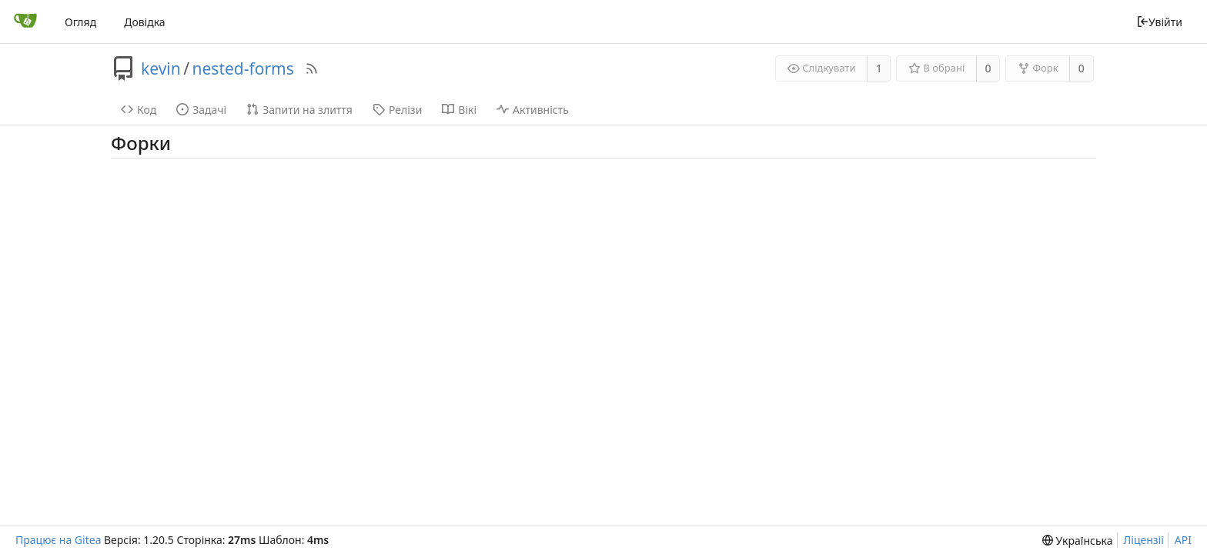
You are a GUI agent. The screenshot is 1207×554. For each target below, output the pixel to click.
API (1183, 539)
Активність (533, 109)
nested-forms (243, 68)
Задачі (201, 109)
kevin (161, 68)
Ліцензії (1144, 539)
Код (138, 109)
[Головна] (25, 21)
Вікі (459, 109)
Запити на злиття (299, 109)
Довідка (144, 22)
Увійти (1159, 22)
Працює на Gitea (58, 539)
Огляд (80, 22)
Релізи (397, 109)
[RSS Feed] (312, 68)
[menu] (1077, 540)
